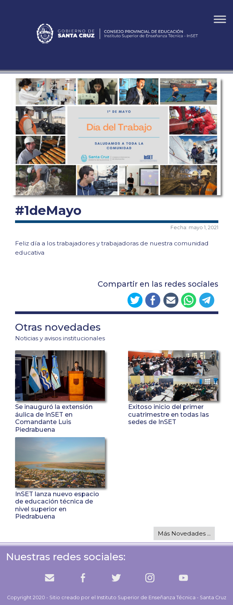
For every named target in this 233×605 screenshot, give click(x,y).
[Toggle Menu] (220, 19)
